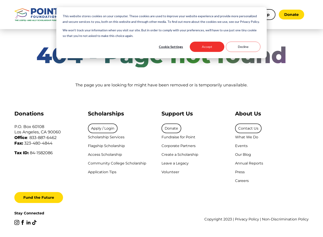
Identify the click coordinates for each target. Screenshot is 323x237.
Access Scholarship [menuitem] (105, 154)
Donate (291, 14)
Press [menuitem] (240, 172)
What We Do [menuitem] (246, 137)
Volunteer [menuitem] (170, 172)
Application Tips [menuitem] (102, 172)
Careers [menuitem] (242, 181)
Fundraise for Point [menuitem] (178, 137)
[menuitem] (103, 128)
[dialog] (161, 32)
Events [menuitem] (241, 146)
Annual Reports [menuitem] (249, 163)
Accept (207, 47)
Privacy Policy (247, 219)
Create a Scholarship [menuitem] (180, 154)
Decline (243, 47)
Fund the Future (38, 197)
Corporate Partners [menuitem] (179, 146)
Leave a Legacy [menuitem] (175, 163)
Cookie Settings (171, 47)
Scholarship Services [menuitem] (106, 137)
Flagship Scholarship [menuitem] (106, 146)
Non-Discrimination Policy (285, 219)
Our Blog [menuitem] (243, 154)
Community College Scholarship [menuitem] (117, 163)
